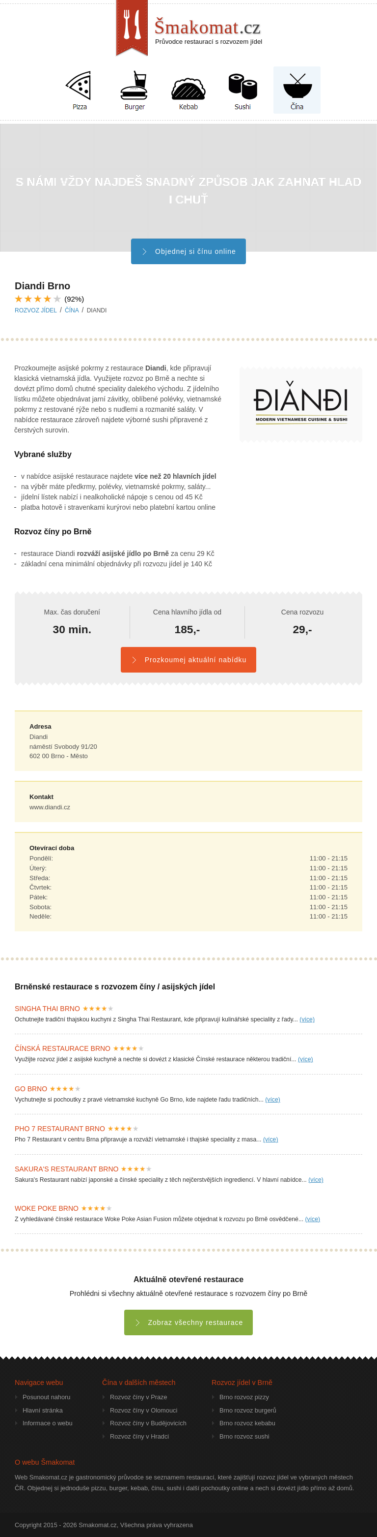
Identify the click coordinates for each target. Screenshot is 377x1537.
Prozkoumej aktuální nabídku (188, 660)
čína (72, 310)
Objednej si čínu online (188, 251)
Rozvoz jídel (36, 310)
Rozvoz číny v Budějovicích (148, 1423)
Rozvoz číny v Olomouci (143, 1410)
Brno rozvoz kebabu (247, 1423)
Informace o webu (48, 1423)
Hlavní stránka (43, 1410)
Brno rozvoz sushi (244, 1436)
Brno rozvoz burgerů (247, 1410)
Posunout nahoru (46, 1397)
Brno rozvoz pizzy (244, 1397)
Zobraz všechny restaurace (188, 1322)
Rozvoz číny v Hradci (139, 1436)
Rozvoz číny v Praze (138, 1397)
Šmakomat (207, 27)
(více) (307, 1019)
